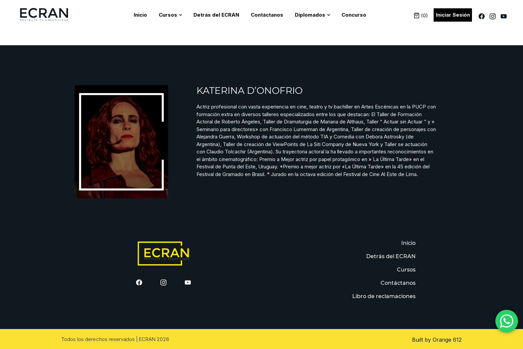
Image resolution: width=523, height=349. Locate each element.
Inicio (140, 15)
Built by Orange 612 (437, 339)
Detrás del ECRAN (216, 15)
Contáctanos (267, 15)
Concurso (354, 15)
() (421, 15)
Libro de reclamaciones (384, 296)
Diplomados (310, 15)
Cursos (168, 15)
